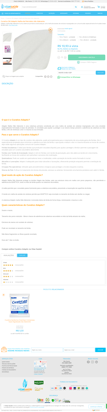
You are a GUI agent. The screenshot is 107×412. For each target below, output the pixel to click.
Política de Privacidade (9, 365)
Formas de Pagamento (9, 370)
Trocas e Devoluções (8, 363)
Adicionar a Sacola (87, 57)
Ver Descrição (13, 25)
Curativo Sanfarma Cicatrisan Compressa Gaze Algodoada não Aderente (20, 321)
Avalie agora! (68, 28)
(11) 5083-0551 (36, 1)
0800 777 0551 (75, 1)
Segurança (5, 372)
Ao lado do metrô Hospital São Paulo (40, 371)
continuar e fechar (96, 407)
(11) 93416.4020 (52, 1)
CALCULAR (100, 72)
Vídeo (50, 31)
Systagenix (61, 31)
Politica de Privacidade (37, 407)
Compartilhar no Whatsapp (69, 77)
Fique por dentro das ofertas (19, 350)
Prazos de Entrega (8, 368)
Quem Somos (6, 361)
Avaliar (22, 255)
